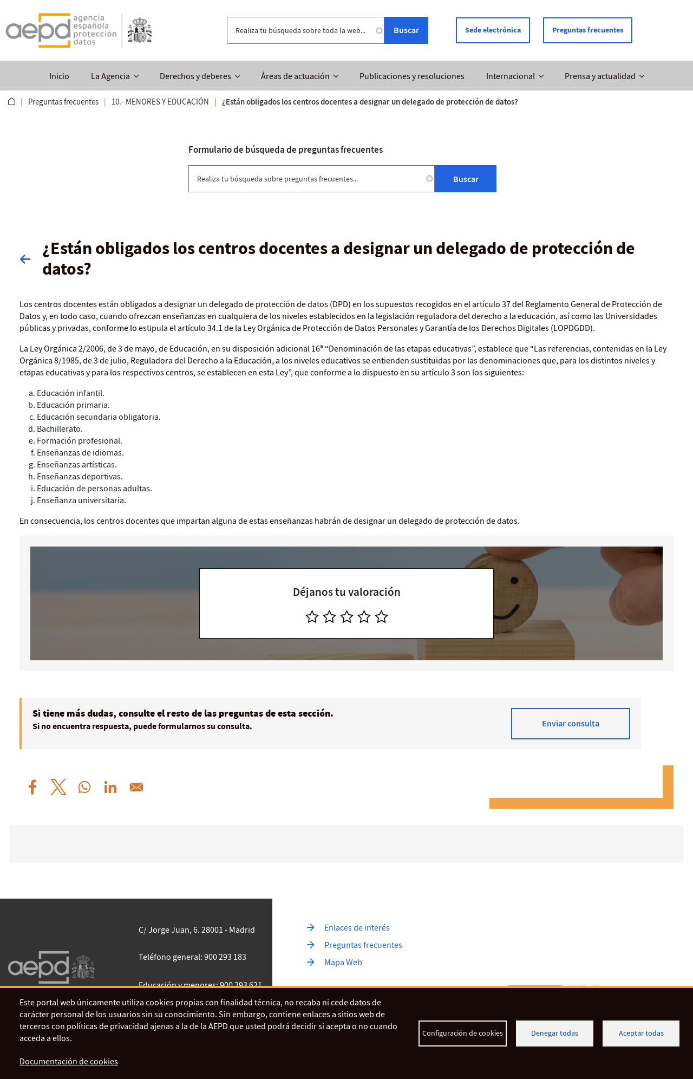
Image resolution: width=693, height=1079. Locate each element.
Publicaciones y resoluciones (412, 76)
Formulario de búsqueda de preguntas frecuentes (285, 150)
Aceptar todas (641, 1033)
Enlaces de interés (357, 927)
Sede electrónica (493, 30)
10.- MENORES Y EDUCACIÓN (160, 101)
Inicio (59, 76)
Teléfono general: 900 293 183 (192, 957)
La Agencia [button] (110, 76)
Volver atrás (30, 259)
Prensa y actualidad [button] (600, 76)
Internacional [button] (510, 76)
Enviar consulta (570, 723)
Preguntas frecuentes (587, 30)
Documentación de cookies (68, 1061)
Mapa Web (343, 962)
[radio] (312, 617)
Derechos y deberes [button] (195, 76)
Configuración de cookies (462, 1033)
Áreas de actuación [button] (295, 76)
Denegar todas (554, 1033)
